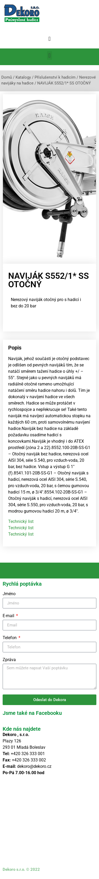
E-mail (9, 616)
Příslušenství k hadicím (55, 77)
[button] (49, 38)
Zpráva (9, 660)
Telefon (10, 638)
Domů (6, 77)
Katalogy (23, 77)
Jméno (9, 594)
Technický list (21, 521)
